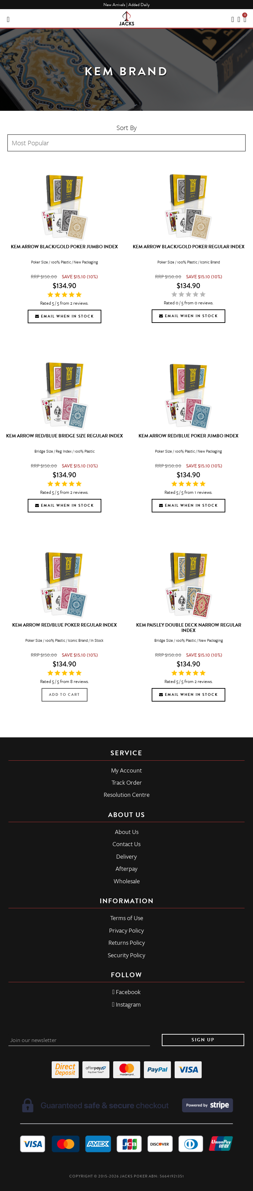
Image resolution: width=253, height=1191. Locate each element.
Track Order (126, 782)
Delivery (126, 856)
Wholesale (126, 881)
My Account (126, 770)
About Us (126, 831)
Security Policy (126, 955)
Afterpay (126, 868)
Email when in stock (64, 316)
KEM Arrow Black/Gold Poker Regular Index (189, 246)
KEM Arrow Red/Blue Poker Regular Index (64, 625)
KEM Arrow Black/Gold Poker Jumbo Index (64, 246)
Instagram (126, 1004)
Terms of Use (126, 917)
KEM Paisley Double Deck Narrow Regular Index (188, 628)
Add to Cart (64, 695)
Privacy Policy (126, 930)
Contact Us (126, 843)
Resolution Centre (127, 794)
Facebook (126, 991)
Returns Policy (126, 942)
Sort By (127, 127)
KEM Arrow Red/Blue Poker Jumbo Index (188, 435)
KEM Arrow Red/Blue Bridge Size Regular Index (64, 435)
